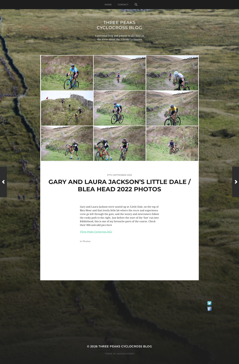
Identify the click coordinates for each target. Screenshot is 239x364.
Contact (123, 4)
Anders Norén (125, 353)
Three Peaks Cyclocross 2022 (96, 231)
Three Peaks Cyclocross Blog (119, 25)
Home (108, 4)
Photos (86, 241)
